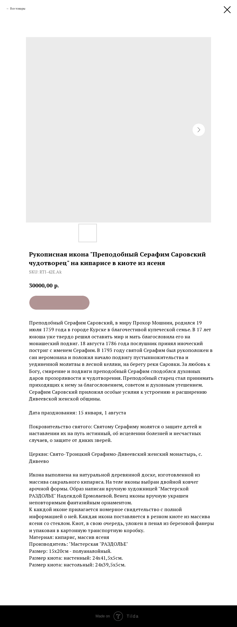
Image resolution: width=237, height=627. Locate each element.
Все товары (17, 8)
